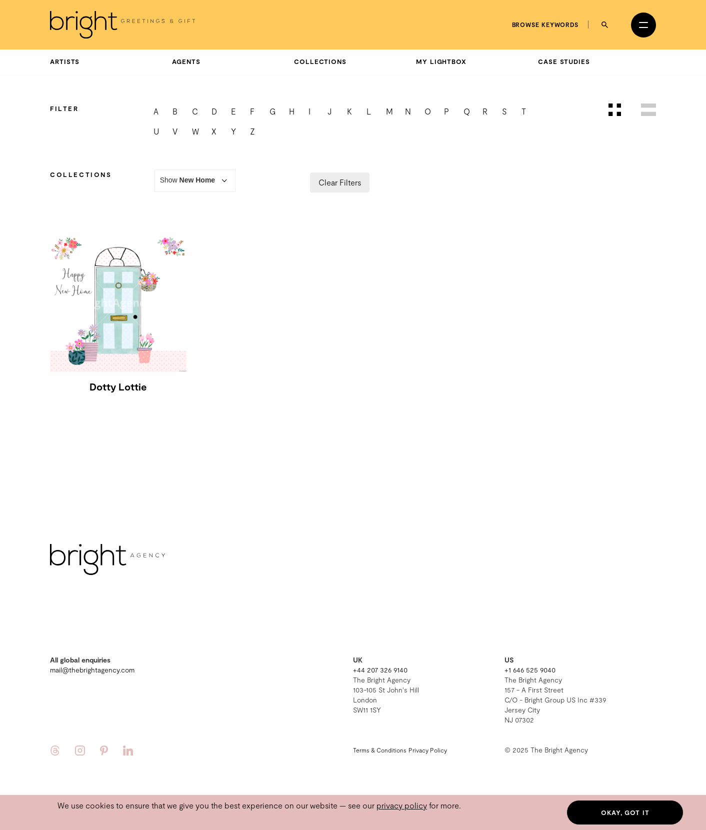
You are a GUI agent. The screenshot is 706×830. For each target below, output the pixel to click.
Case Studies (564, 62)
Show (195, 181)
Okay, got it (625, 812)
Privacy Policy (427, 750)
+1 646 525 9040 (530, 670)
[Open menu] (643, 25)
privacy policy (401, 805)
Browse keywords (545, 24)
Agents (186, 62)
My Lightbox (441, 62)
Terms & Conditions (379, 750)
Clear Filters (339, 182)
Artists (65, 62)
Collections (320, 62)
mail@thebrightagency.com (92, 670)
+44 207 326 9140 (380, 670)
